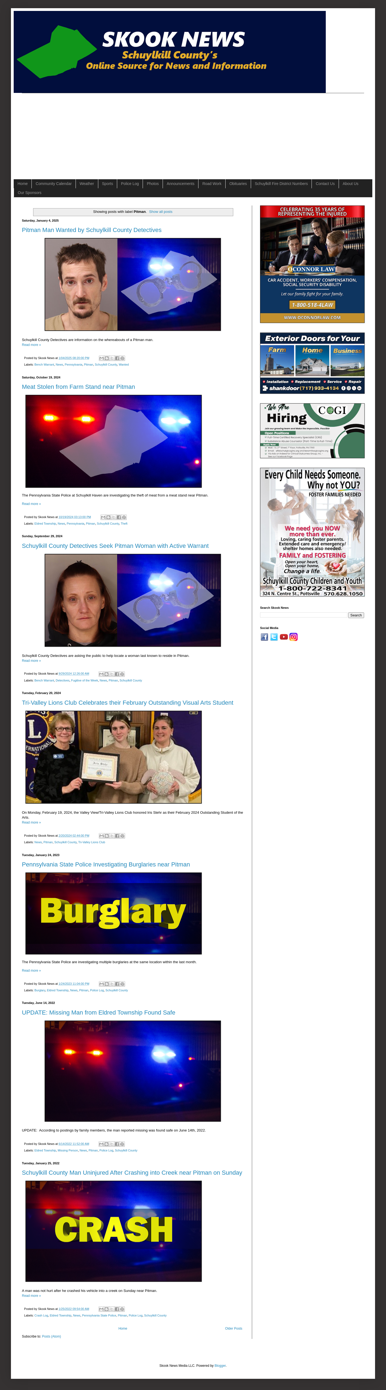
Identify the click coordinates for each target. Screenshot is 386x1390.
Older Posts (233, 1328)
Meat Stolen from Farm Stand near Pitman (78, 386)
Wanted (124, 364)
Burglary (39, 990)
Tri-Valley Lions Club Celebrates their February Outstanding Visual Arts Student (127, 702)
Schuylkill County (106, 364)
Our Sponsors (29, 192)
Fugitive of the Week (84, 680)
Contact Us (325, 183)
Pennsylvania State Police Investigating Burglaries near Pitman (106, 864)
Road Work (211, 183)
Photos (153, 183)
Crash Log (41, 1315)
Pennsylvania (73, 364)
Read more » (31, 345)
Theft (124, 523)
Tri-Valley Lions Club (91, 842)
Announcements (180, 183)
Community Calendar (54, 183)
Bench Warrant (44, 364)
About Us (351, 183)
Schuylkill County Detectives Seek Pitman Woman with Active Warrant (115, 545)
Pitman (88, 364)
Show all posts (160, 212)
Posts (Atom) (51, 1336)
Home (23, 183)
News (59, 364)
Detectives (62, 680)
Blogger (220, 1366)
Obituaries (238, 183)
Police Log (130, 183)
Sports (107, 183)
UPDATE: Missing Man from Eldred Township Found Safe (98, 1012)
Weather (87, 183)
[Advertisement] (107, 131)
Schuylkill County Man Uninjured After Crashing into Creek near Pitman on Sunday (132, 1172)
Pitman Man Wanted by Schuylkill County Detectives (92, 230)
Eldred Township (45, 523)
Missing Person (68, 1150)
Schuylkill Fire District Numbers (281, 183)
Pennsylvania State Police (99, 1315)
